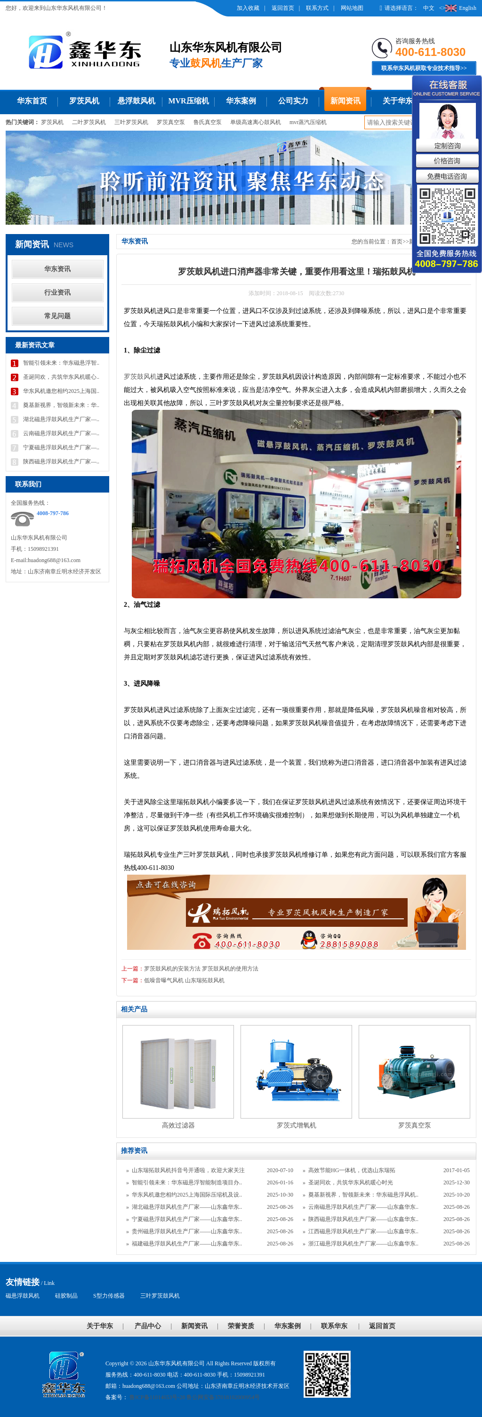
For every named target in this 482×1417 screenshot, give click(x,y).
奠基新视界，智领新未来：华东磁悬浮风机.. (363, 1194)
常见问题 (57, 316)
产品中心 (148, 1326)
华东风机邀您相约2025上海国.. (61, 391)
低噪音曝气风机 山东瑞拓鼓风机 (184, 980)
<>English (457, 8)
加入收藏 (248, 8)
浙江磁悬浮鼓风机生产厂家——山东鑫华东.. (363, 1243)
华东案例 (241, 101)
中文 (428, 8)
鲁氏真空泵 (207, 122)
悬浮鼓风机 (136, 101)
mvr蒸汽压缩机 (308, 122)
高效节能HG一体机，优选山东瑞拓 (351, 1170)
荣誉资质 (241, 1326)
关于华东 (398, 101)
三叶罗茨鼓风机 (160, 1295)
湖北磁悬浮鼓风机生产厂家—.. (61, 419)
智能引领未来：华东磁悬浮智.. (61, 363)
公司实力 (293, 101)
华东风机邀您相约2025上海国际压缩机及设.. (187, 1194)
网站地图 (352, 8)
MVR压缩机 (188, 101)
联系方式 (317, 8)
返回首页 (283, 8)
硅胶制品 (66, 1295)
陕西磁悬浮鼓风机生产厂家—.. (61, 461)
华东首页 (32, 101)
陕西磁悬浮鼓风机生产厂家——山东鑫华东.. (363, 1219)
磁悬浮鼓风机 (23, 1295)
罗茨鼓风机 (140, 376)
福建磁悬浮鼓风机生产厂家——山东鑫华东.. (187, 1243)
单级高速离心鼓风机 (255, 122)
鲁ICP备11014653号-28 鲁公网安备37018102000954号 (194, 1397)
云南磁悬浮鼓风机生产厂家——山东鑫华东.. (363, 1207)
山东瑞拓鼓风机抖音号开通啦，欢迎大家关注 (188, 1170)
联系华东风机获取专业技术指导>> (424, 68)
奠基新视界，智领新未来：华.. (61, 405)
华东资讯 (57, 269)
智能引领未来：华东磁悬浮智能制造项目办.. (187, 1182)
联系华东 (334, 1326)
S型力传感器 (109, 1295)
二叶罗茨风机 (89, 122)
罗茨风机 (84, 101)
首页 (396, 241)
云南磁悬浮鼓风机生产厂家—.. (61, 433)
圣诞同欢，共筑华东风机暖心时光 (350, 1182)
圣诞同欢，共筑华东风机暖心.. (61, 377)
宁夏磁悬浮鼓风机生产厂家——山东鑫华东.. (187, 1219)
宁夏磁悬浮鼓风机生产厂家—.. (61, 447)
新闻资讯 (345, 101)
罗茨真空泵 (171, 122)
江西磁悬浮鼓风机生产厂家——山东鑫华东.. (363, 1231)
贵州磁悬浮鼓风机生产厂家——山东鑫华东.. (187, 1231)
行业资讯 (57, 292)
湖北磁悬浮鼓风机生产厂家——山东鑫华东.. (187, 1207)
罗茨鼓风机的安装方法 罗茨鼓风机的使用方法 (201, 968)
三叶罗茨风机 (131, 122)
